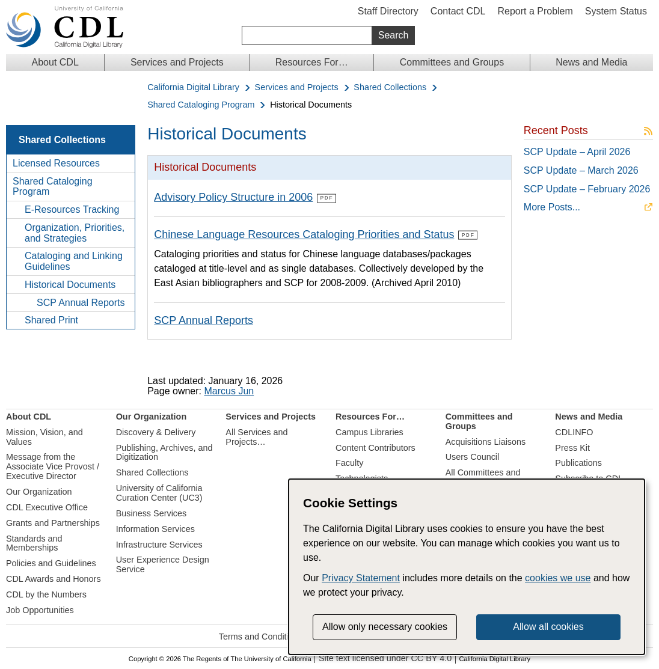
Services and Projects (177, 62)
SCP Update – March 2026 (581, 170)
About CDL (55, 62)
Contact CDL (458, 11)
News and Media (591, 62)
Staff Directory (388, 11)
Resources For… (311, 62)
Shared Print (51, 320)
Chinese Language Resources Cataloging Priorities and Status (304, 234)
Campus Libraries (369, 431)
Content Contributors (375, 447)
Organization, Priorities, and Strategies (74, 232)
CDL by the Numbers (46, 594)
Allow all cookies (548, 627)
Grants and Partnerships (53, 522)
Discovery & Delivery (156, 431)
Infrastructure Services (159, 543)
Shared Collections (390, 87)
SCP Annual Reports (80, 303)
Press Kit (572, 447)
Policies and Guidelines (51, 562)
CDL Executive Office (47, 507)
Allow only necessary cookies (384, 627)
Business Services (151, 513)
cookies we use (557, 578)
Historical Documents (70, 285)
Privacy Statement (361, 578)
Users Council (473, 456)
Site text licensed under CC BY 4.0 (385, 657)
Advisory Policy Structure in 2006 (233, 197)
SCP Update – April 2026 (577, 152)
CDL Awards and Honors (53, 578)
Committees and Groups (452, 62)
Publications (578, 462)
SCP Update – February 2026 (587, 189)
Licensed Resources (56, 163)
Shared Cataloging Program (200, 104)
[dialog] (467, 567)
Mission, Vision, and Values (44, 436)
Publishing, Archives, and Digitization (164, 452)
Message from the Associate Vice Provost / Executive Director (52, 465)
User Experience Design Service (162, 563)
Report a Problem (534, 11)
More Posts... (552, 207)
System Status (616, 11)
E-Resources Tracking (72, 209)
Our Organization (39, 491)
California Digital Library (193, 87)
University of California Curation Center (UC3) (159, 492)
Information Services (155, 528)
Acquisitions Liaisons (486, 441)
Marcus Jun (229, 390)
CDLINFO (574, 431)
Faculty (349, 462)
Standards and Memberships (34, 542)
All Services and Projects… (256, 436)
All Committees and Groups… (483, 476)
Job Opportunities (40, 609)
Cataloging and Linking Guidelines (74, 261)
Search (393, 35)
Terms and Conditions (260, 636)
